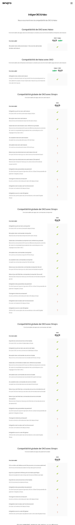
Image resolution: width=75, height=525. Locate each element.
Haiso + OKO (57, 68)
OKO (57, 103)
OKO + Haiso (57, 38)
